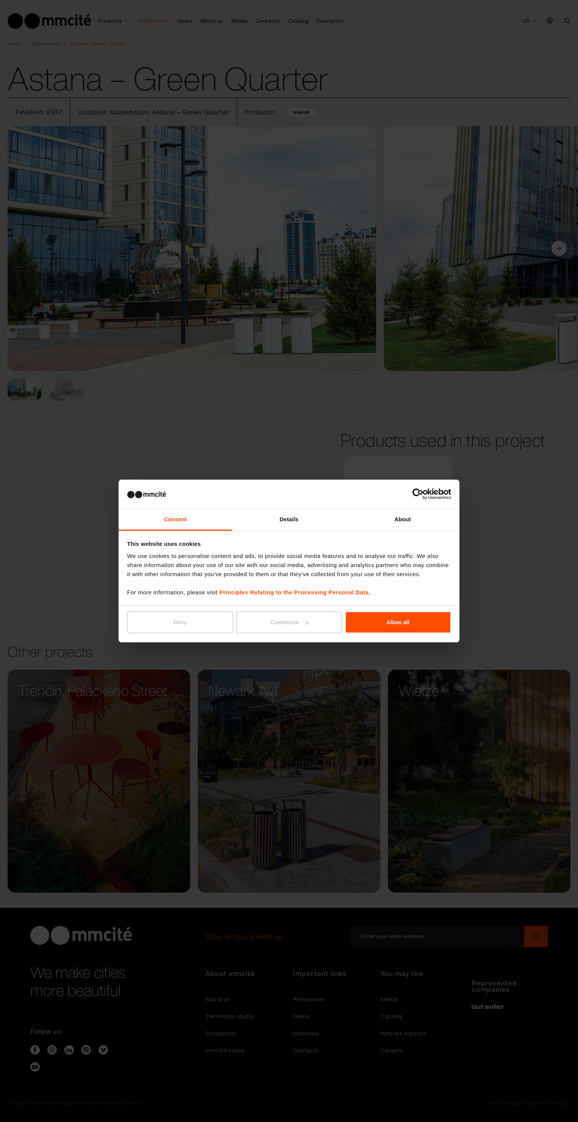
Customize (289, 622)
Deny (180, 622)
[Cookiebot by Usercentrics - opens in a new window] (418, 494)
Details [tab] (289, 519)
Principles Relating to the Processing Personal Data (294, 592)
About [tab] (402, 519)
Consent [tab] (175, 519)
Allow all (397, 622)
